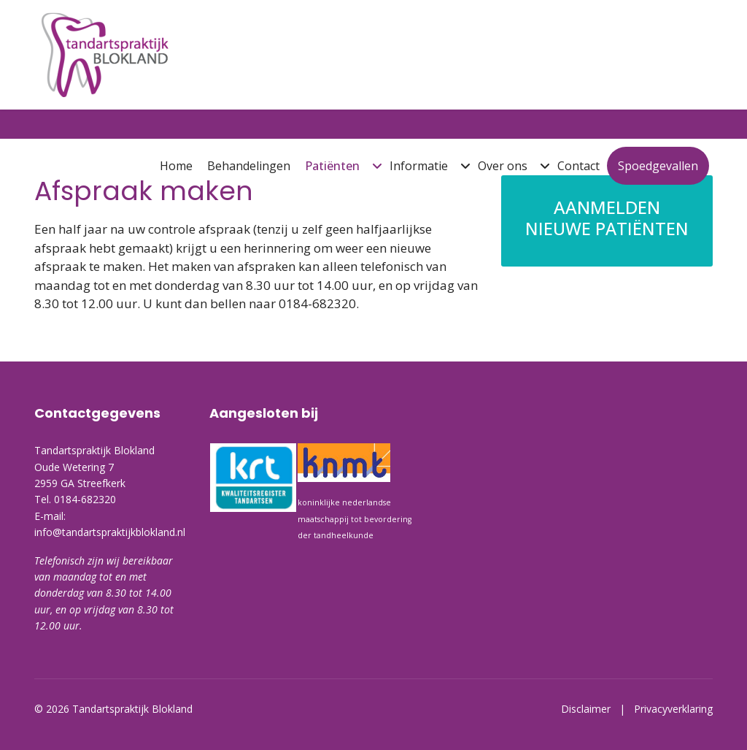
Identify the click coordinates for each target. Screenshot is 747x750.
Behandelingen (248, 166)
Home (176, 166)
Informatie (419, 166)
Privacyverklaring (673, 709)
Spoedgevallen (658, 166)
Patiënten (332, 166)
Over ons (502, 166)
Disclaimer (590, 709)
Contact (578, 166)
